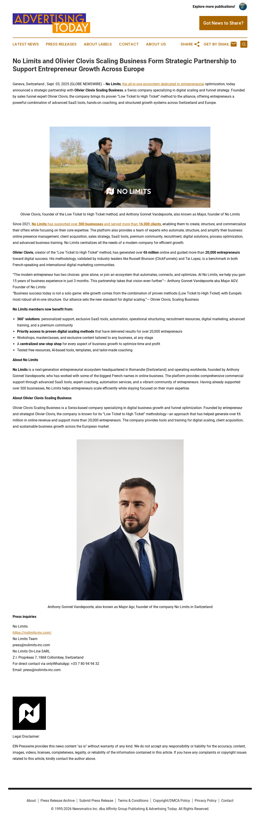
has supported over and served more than (96, 224)
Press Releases (61, 44)
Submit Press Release (96, 800)
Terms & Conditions (133, 800)
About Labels (98, 44)
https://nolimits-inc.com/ (32, 632)
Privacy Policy (206, 800)
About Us (156, 44)
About (31, 800)
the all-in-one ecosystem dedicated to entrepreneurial (163, 84)
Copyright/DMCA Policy (171, 800)
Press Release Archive (58, 800)
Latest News (26, 44)
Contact (129, 44)
